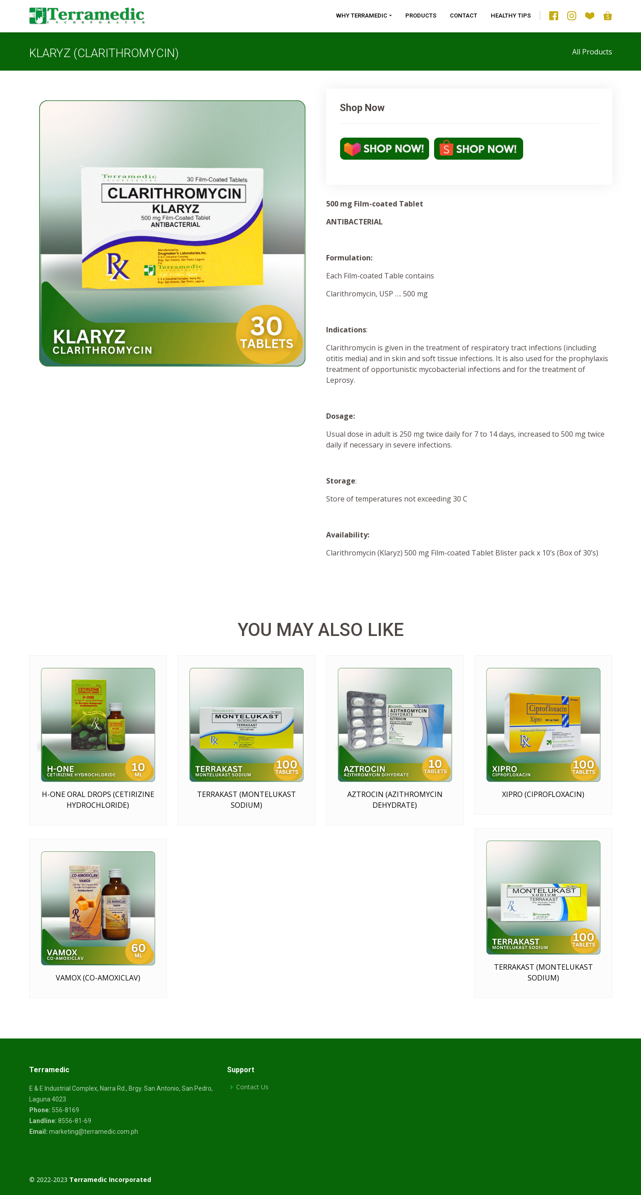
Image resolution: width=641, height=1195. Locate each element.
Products (420, 15)
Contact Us (252, 1087)
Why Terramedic (361, 15)
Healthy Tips (511, 15)
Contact (463, 15)
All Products (592, 52)
